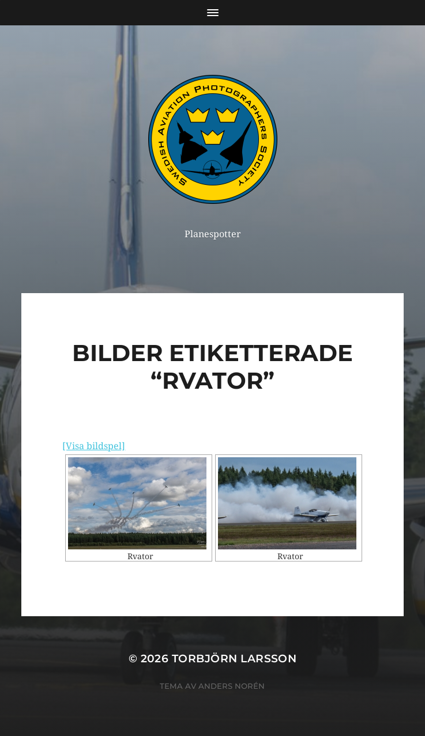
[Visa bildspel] (93, 446)
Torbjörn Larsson (234, 658)
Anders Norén (231, 686)
